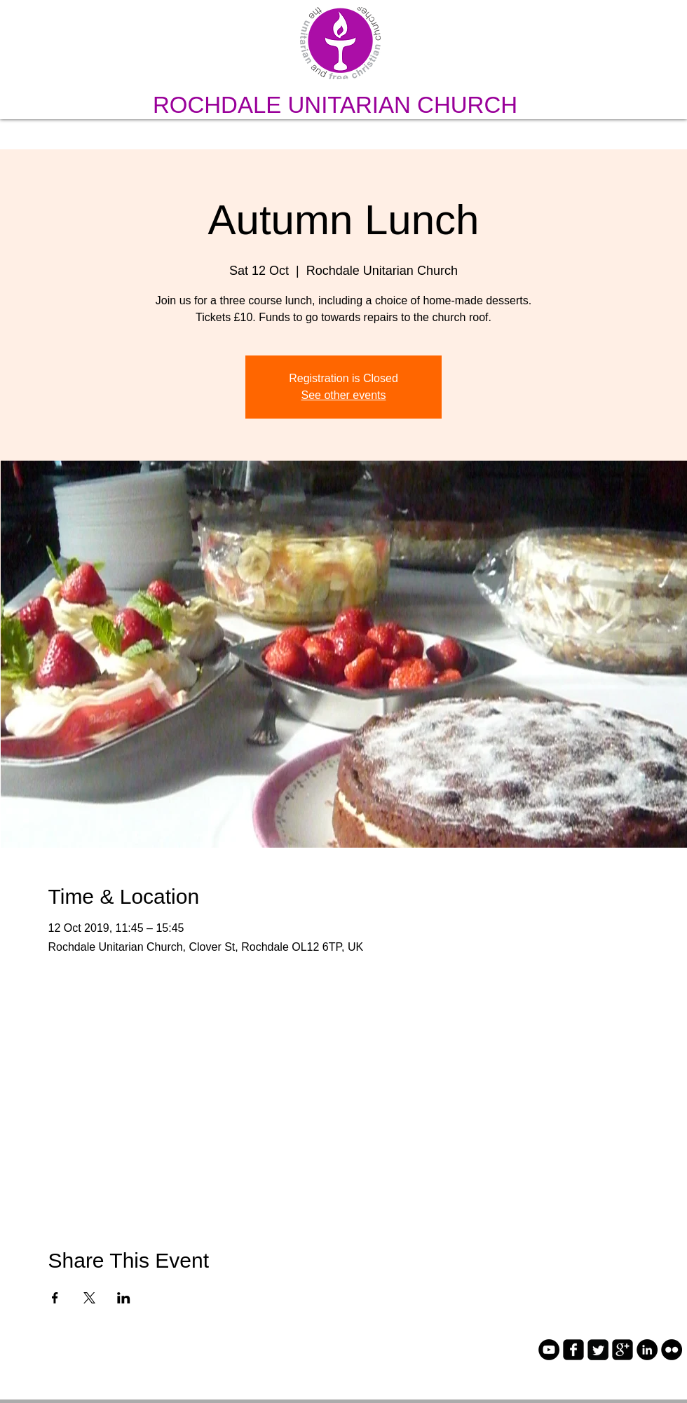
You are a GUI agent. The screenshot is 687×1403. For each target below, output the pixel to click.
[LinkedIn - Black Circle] (647, 1349)
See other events (343, 395)
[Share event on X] (89, 1297)
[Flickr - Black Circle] (671, 1349)
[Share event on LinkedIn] (123, 1297)
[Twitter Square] (597, 1349)
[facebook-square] (573, 1349)
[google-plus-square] (622, 1349)
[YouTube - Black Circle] (548, 1349)
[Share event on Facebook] (55, 1297)
